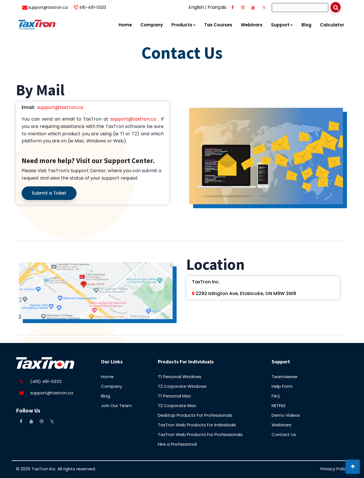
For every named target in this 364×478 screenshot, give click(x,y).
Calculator (332, 25)
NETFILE (279, 405)
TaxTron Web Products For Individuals (197, 425)
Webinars (251, 25)
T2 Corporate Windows (182, 386)
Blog (306, 25)
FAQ (276, 396)
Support (282, 25)
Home (125, 25)
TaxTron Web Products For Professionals (200, 434)
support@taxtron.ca (48, 7)
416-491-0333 (92, 7)
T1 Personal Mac (174, 396)
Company (151, 25)
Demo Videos (286, 415)
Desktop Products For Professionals (195, 415)
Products (183, 25)
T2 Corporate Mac (177, 405)
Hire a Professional (177, 444)
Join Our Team (116, 405)
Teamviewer (285, 377)
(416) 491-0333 (45, 381)
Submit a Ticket (49, 193)
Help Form (282, 386)
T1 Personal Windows (179, 377)
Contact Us (284, 434)
